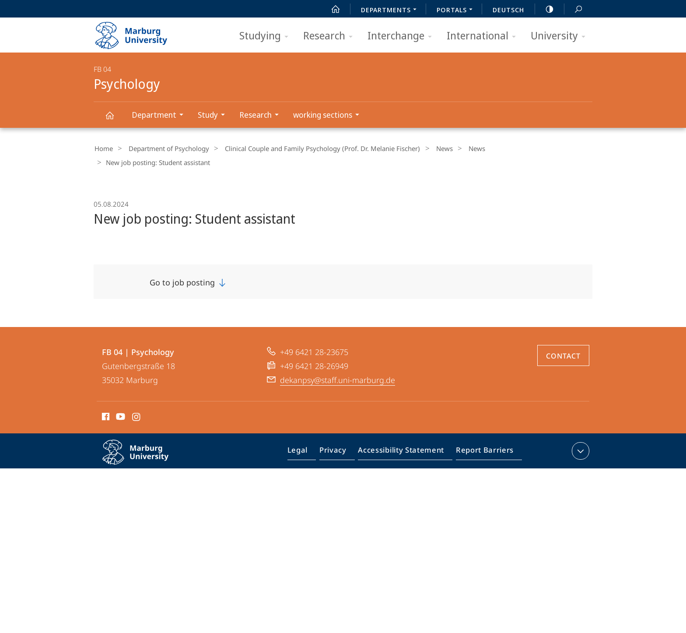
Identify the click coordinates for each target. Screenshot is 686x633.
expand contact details (579, 435)
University (561, 36)
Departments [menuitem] (391, 10)
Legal (307, 437)
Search (573, 9)
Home (103, 148)
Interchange (403, 36)
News (430, 148)
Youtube (119, 403)
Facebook (104, 403)
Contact (563, 340)
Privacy (340, 437)
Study (214, 115)
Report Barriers (482, 437)
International (484, 36)
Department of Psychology (163, 148)
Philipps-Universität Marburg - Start (141, 32)
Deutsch (508, 9)
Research (330, 36)
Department (160, 115)
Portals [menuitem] (457, 10)
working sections (329, 115)
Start (330, 9)
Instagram (136, 403)
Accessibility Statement (403, 437)
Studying (266, 36)
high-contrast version (544, 9)
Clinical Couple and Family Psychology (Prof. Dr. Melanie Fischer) (312, 148)
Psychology (114, 119)
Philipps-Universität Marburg (145, 443)
